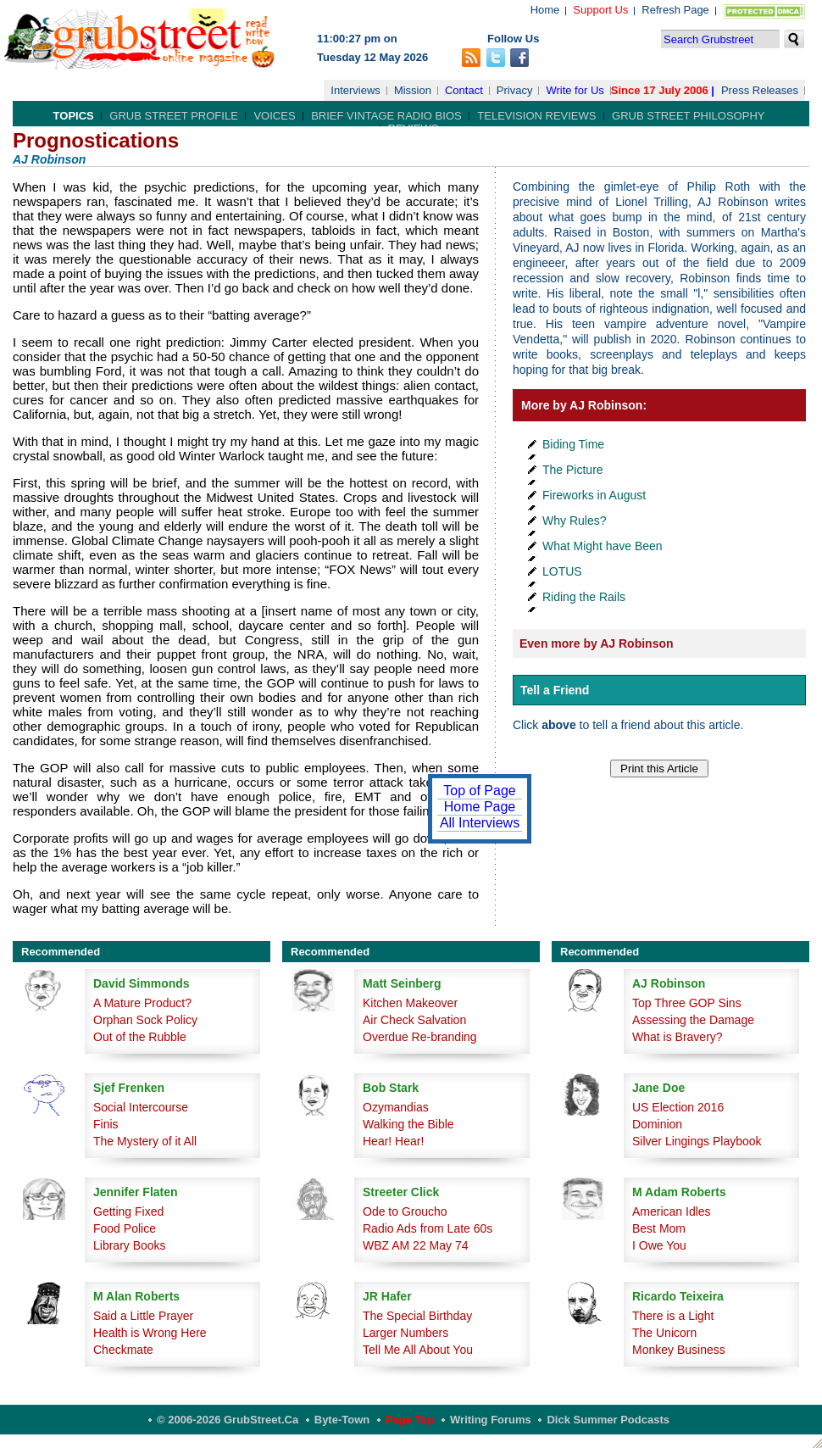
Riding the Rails (583, 597)
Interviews (355, 90)
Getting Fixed (128, 1211)
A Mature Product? (142, 1003)
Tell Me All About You (418, 1349)
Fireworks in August (594, 495)
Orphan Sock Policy (145, 1020)
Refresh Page (675, 9)
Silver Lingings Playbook (697, 1141)
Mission (412, 90)
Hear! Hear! (393, 1141)
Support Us (600, 9)
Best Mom (659, 1228)
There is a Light (673, 1316)
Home (545, 9)
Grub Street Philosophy (688, 115)
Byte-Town (341, 1419)
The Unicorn (664, 1332)
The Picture (572, 469)
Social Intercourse (140, 1107)
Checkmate (123, 1349)
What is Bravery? (677, 1037)
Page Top (410, 1419)
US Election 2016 (678, 1107)
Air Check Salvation (414, 1020)
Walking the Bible (408, 1124)
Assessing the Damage (693, 1020)
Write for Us (574, 90)
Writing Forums (490, 1419)
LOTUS (562, 571)
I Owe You (659, 1245)
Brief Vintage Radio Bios (386, 115)
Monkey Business (678, 1349)
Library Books (129, 1245)
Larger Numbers (405, 1332)
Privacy (515, 90)
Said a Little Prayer (143, 1316)
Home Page (480, 806)
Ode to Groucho (405, 1211)
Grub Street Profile (173, 115)
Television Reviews (536, 115)
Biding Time (573, 444)
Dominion (657, 1124)
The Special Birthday (417, 1316)
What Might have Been (602, 546)
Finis (106, 1124)
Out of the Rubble (139, 1037)
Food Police (124, 1228)
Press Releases (759, 90)
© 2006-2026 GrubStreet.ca (227, 1419)
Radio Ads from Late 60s (427, 1228)
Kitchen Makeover (410, 1003)
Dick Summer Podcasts (608, 1419)
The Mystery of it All (145, 1141)
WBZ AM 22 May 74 (415, 1245)
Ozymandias (396, 1107)
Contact (464, 90)
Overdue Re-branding (420, 1037)
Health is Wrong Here (150, 1332)
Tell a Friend (554, 690)
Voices (274, 115)
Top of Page (479, 790)
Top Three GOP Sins (686, 1003)
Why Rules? (574, 520)
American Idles (671, 1211)
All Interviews (479, 823)
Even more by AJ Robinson (596, 643)
